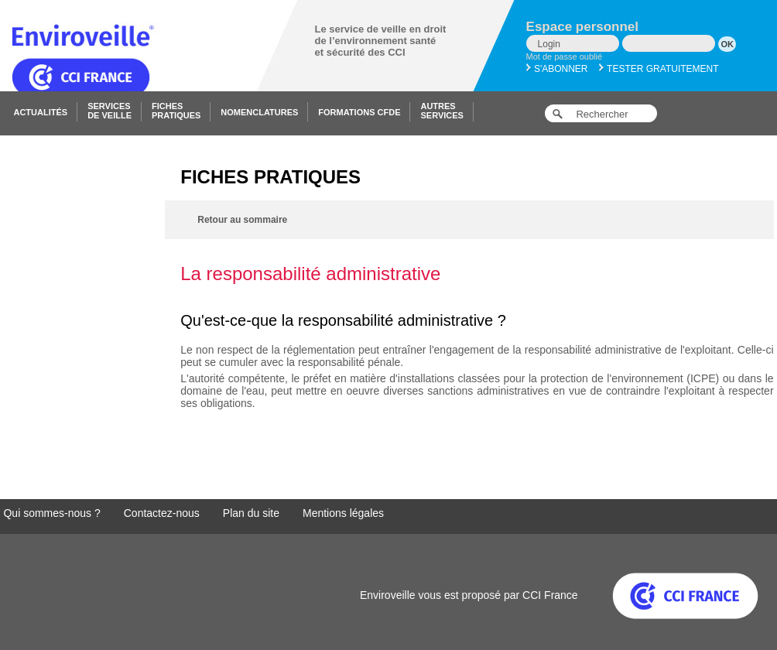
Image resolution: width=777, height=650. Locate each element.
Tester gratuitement (659, 68)
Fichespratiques (176, 110)
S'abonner (557, 68)
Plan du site (251, 513)
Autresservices (441, 110)
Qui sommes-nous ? (51, 513)
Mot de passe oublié (564, 56)
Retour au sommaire (242, 219)
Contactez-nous (162, 513)
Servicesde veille (109, 110)
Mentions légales (343, 513)
